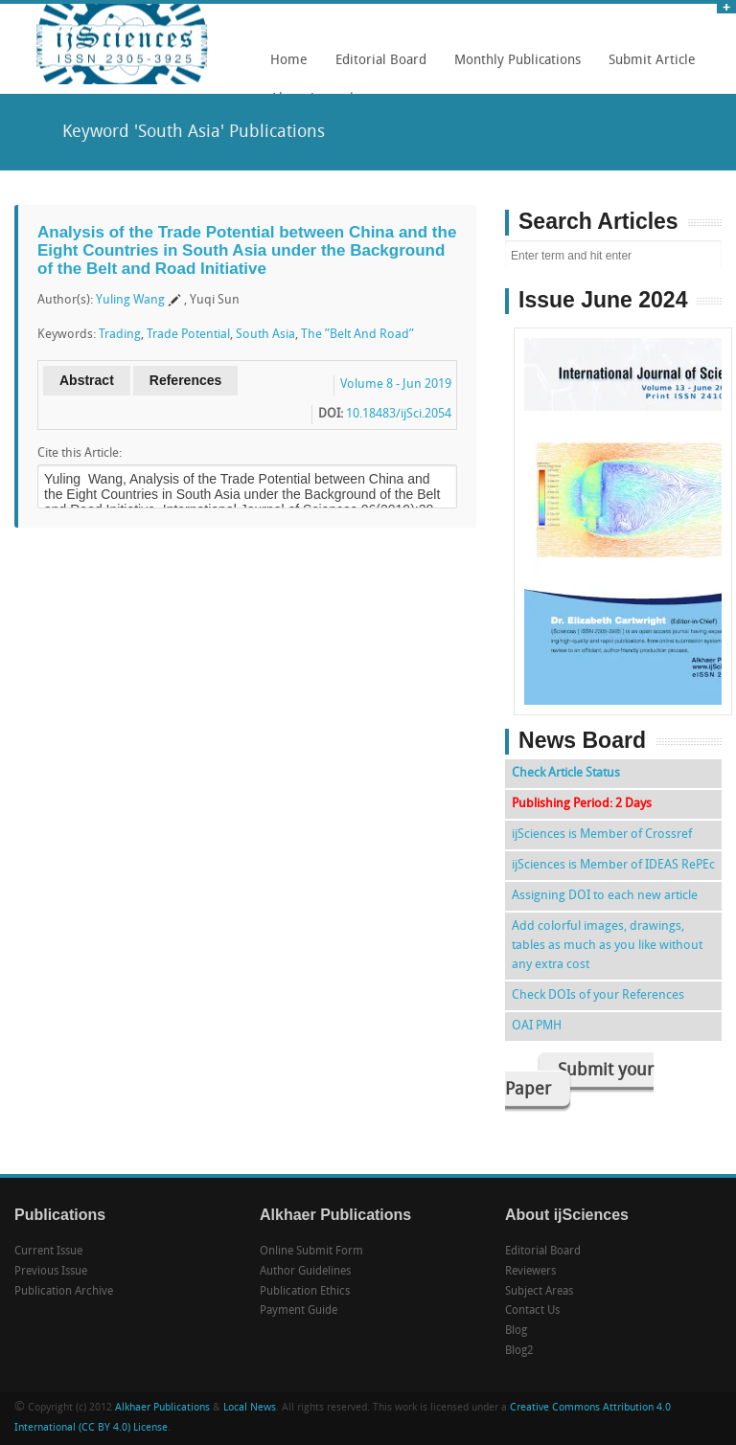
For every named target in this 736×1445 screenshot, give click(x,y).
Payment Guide (298, 1311)
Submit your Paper (579, 1080)
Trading (120, 334)
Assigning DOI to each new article (605, 896)
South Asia (265, 334)
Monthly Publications (513, 67)
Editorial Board (376, 67)
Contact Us (532, 1311)
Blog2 (519, 1351)
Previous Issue (50, 1271)
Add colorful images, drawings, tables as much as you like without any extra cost (607, 945)
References (186, 380)
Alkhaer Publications (162, 1408)
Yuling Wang (130, 300)
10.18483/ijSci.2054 (398, 414)
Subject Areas (539, 1292)
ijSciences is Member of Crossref (602, 834)
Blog (516, 1331)
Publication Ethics (305, 1292)
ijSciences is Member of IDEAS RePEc (613, 865)
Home (289, 61)
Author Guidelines (305, 1271)
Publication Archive (63, 1292)
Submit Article (647, 67)
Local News (249, 1408)
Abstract (86, 380)
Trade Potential (188, 334)
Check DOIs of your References (598, 995)
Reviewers (530, 1271)
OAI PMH (537, 1026)
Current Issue (48, 1251)
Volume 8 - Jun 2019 (395, 384)
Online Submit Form (311, 1251)
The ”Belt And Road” (357, 334)
